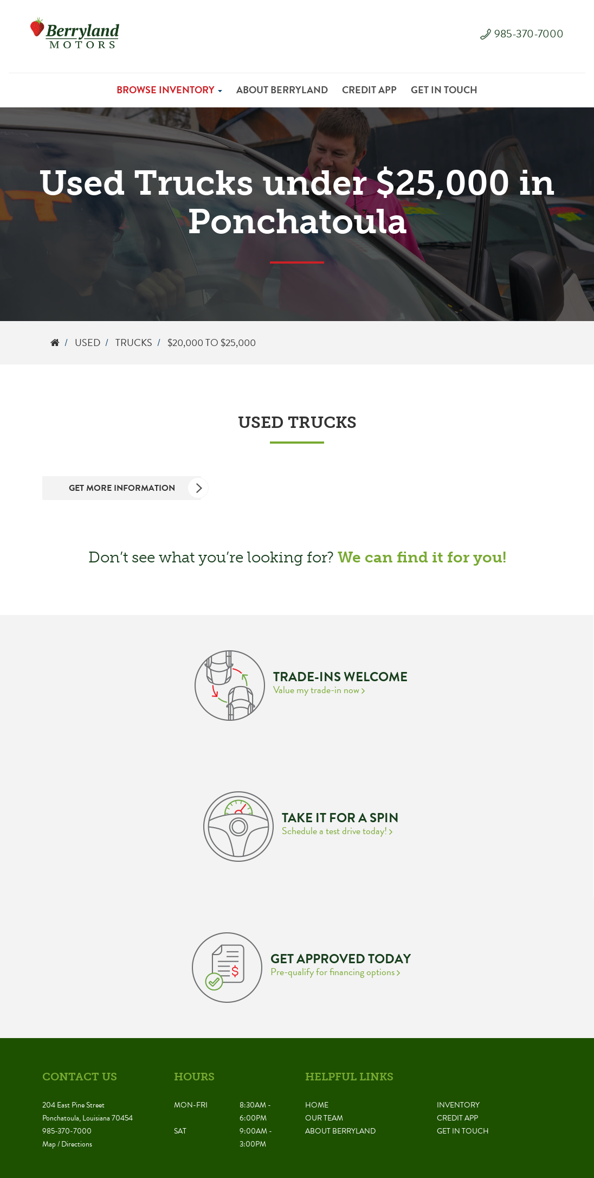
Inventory (458, 1105)
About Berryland (282, 89)
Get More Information (135, 488)
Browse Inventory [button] (169, 89)
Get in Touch (444, 89)
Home (316, 1105)
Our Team (324, 1118)
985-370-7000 (529, 33)
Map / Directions (67, 1144)
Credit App (369, 89)
